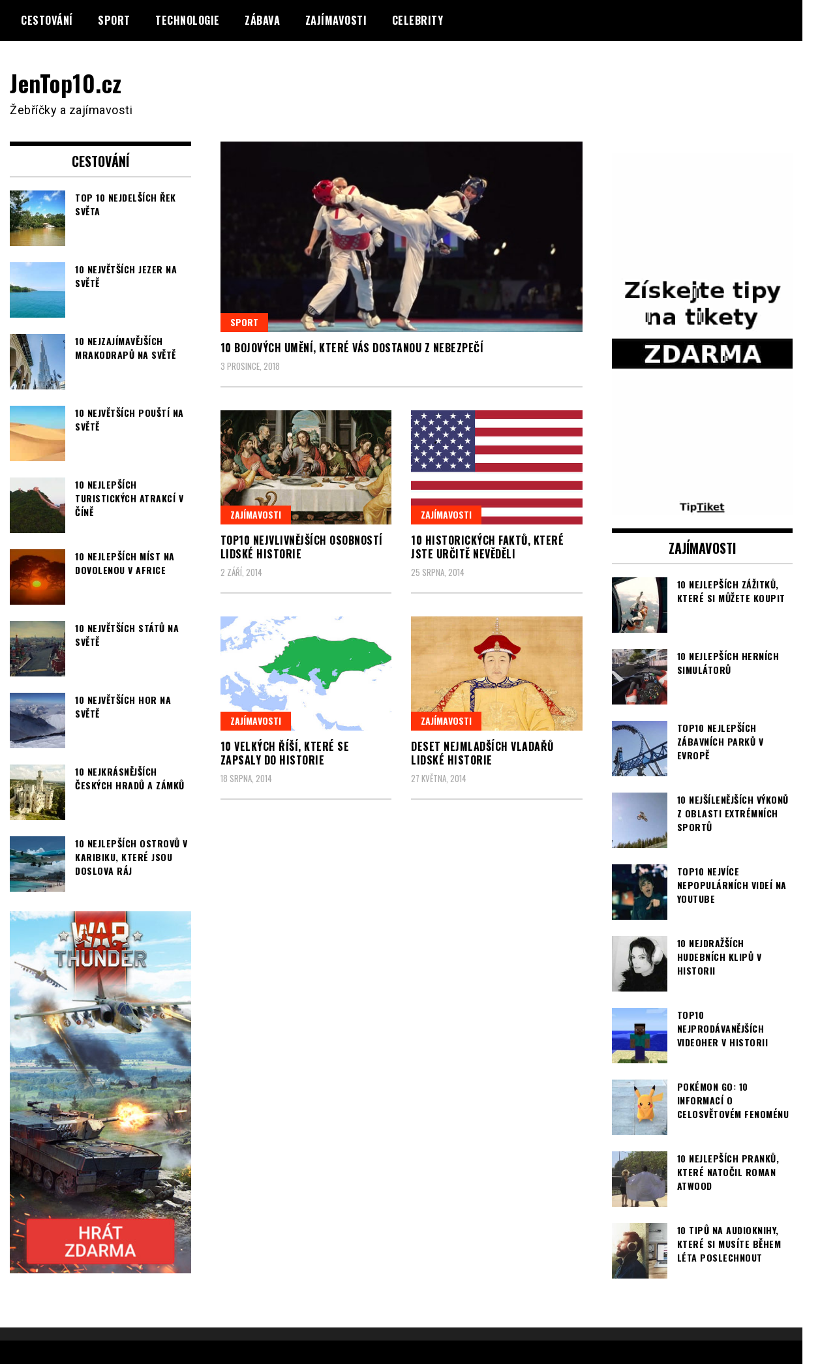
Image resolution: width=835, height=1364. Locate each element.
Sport (114, 20)
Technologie (187, 20)
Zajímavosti (336, 20)
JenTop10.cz (66, 82)
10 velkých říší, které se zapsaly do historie (285, 753)
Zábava (262, 20)
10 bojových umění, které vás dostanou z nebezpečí (352, 348)
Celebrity (418, 20)
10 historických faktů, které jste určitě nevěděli (487, 547)
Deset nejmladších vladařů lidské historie (482, 753)
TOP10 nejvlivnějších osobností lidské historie (301, 547)
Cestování (47, 20)
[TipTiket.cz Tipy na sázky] (702, 506)
